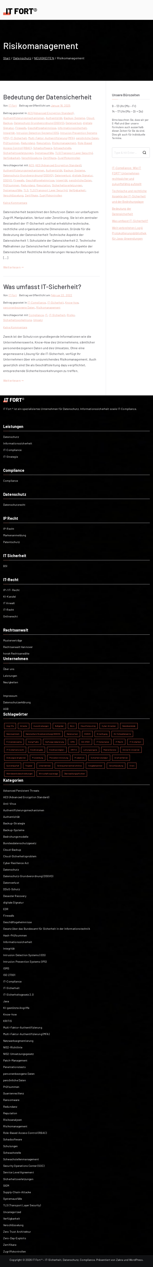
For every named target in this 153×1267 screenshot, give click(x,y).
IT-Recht (8, 609)
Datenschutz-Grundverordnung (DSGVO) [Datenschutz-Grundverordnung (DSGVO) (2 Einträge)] (43, 734)
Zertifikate (49, 158)
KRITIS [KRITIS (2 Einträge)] (74, 750)
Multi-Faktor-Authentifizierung (22, 1027)
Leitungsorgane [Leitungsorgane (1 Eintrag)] (90, 750)
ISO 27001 (9, 975)
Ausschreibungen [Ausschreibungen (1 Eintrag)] (40, 726)
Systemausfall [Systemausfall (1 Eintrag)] (12, 765)
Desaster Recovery (14, 896)
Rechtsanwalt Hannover (18, 647)
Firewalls (20, 128)
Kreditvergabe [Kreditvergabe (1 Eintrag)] (36, 750)
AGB (6, 708)
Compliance (36, 315)
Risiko (71, 315)
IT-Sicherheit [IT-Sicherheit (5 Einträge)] (135, 742)
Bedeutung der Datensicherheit (47, 97)
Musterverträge (12, 640)
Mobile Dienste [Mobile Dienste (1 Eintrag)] (109, 750)
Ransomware (11, 1100)
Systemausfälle (44, 153)
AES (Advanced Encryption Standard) (50, 113)
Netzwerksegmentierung (18, 1040)
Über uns (8, 669)
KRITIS (7, 1021)
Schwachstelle (62, 148)
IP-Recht (8, 528)
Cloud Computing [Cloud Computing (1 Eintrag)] (88, 726)
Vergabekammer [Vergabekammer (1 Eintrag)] (95, 765)
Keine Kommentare (15, 202)
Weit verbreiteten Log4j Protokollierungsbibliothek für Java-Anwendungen (129, 233)
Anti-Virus (9, 803)
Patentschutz (11, 542)
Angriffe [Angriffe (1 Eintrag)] (10, 726)
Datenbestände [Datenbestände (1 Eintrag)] (128, 726)
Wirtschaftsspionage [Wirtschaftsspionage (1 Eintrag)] (48, 773)
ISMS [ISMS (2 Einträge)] (72, 742)
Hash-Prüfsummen (15, 935)
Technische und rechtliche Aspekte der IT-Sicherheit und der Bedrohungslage (129, 196)
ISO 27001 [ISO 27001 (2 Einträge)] (85, 742)
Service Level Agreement (18, 1172)
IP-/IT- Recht (11, 590)
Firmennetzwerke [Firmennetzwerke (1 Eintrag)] (14, 742)
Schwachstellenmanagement (21, 1159)
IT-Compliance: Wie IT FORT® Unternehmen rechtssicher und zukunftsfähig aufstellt (126, 176)
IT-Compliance (36, 302)
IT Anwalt (9, 603)
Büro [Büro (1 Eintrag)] (72, 726)
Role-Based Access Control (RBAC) (25, 1132)
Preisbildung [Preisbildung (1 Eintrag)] (37, 758)
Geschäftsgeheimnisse (42, 128)
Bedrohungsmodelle (15, 836)
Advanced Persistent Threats (21, 790)
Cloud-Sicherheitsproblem (19, 856)
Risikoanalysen (12, 1119)
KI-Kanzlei (9, 596)
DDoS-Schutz (11, 889)
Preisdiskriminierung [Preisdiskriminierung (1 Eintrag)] (58, 758)
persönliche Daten (87, 138)
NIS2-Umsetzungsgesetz (18, 1054)
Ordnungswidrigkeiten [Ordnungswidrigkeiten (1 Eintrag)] (16, 758)
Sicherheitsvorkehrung (17, 320)
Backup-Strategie (14, 823)
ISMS (6, 968)
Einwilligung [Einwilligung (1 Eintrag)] (102, 734)
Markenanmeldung (14, 535)
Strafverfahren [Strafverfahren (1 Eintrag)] (121, 758)
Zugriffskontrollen (69, 158)
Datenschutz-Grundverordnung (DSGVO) (39, 123)
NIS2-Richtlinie (12, 1047)
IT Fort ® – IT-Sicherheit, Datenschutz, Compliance (63, 1259)
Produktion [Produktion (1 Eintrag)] (79, 758)
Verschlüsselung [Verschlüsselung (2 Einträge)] (116, 765)
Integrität (9, 133)
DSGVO (7, 180)
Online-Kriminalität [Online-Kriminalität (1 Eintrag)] (131, 750)
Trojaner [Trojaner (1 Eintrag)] (28, 765)
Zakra (119, 1259)
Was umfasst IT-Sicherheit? (42, 286)
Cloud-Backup (12, 849)
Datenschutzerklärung (16, 702)
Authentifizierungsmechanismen (23, 118)
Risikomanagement (64, 143)
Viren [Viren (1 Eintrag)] (131, 765)
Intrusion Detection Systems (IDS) (37, 133)
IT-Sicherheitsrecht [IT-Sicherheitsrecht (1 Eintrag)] (15, 750)
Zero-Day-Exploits (14, 1238)
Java (6, 1001)
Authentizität (54, 118)
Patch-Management (15, 1060)
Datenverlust (73, 123)
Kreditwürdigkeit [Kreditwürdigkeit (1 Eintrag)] (56, 750)
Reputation (43, 143)
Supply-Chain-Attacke (17, 1192)
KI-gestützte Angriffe (16, 1007)
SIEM (6, 1185)
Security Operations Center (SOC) (23, 1165)
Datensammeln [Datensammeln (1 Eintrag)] (12, 734)
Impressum (10, 695)
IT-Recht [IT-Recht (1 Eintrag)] (119, 742)
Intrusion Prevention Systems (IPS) (25, 961)
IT (46, 315)
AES (31, 165)
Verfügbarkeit (11, 158)
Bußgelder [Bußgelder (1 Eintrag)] (59, 726)
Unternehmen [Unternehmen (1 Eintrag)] (45, 765)
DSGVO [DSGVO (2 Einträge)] (87, 734)
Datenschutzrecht (14, 504)
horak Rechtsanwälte (16, 653)
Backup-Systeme (74, 118)
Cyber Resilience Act (16, 863)
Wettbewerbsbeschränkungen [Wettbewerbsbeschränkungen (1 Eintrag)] (19, 773)
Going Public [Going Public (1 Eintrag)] (33, 742)
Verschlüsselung (31, 158)
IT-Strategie (10, 456)
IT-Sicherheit (18, 138)
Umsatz (38, 320)
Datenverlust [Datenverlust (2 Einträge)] (72, 734)
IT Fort (13, 105)
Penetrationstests (14, 1067)
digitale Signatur (82, 175)
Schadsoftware (42, 148)
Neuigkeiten (10, 682)
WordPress (135, 1259)
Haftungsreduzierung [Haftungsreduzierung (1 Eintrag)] (54, 742)
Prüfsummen (11, 143)
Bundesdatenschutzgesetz (19, 843)
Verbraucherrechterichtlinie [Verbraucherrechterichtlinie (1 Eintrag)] (69, 765)
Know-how (71, 302)
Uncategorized (12, 1212)
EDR (5, 909)
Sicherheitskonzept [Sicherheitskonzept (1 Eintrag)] (99, 758)
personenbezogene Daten (19, 307)
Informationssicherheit (72, 128)
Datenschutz (11, 436)
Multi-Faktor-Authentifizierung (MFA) (51, 138)
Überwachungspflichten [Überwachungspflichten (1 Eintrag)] (74, 773)
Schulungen (10, 1146)
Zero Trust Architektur (17, 1231)
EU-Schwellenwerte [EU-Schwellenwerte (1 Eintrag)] (122, 734)
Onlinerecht (10, 616)
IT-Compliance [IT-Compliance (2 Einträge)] (102, 742)
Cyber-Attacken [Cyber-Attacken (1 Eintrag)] (109, 726)
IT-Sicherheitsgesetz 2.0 (18, 994)
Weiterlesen (13, 267)
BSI (5, 566)
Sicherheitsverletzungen (18, 153)
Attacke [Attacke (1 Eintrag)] (23, 726)
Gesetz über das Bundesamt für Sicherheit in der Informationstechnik (46, 928)
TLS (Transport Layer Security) (74, 153)
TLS (26, 190)
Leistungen (10, 675)
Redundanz (28, 143)
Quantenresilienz (13, 1093)
